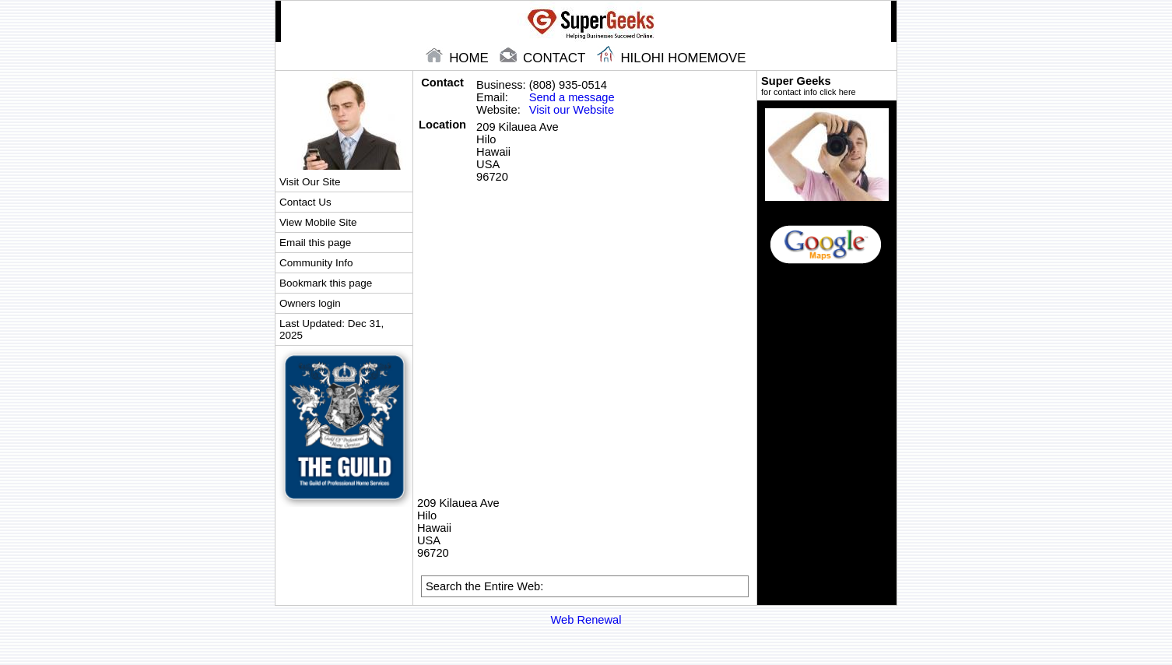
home (459, 58)
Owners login (310, 303)
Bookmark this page (325, 283)
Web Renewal (586, 620)
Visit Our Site (309, 182)
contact (544, 58)
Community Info (316, 263)
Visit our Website (571, 110)
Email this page (315, 242)
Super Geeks (827, 86)
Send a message (572, 97)
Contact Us (305, 202)
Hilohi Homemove (671, 58)
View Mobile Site (317, 222)
